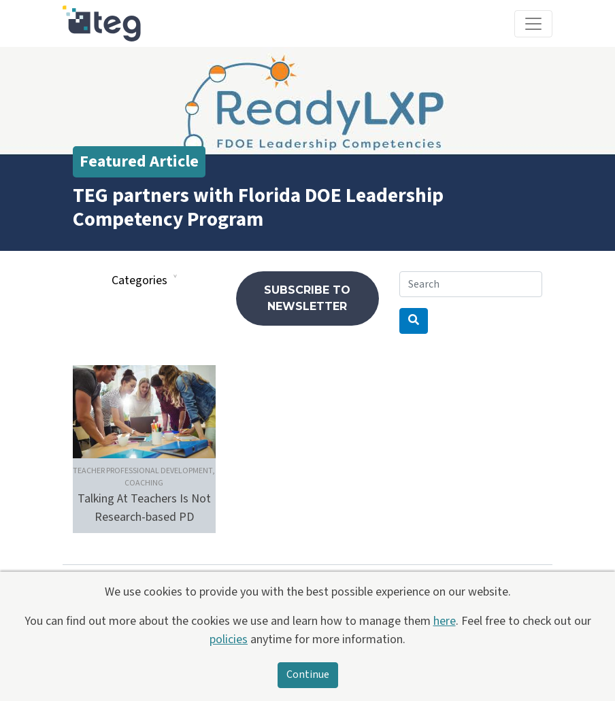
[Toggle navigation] (533, 23)
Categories (139, 280)
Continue (307, 675)
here (444, 621)
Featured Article (139, 161)
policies (229, 639)
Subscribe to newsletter (307, 298)
